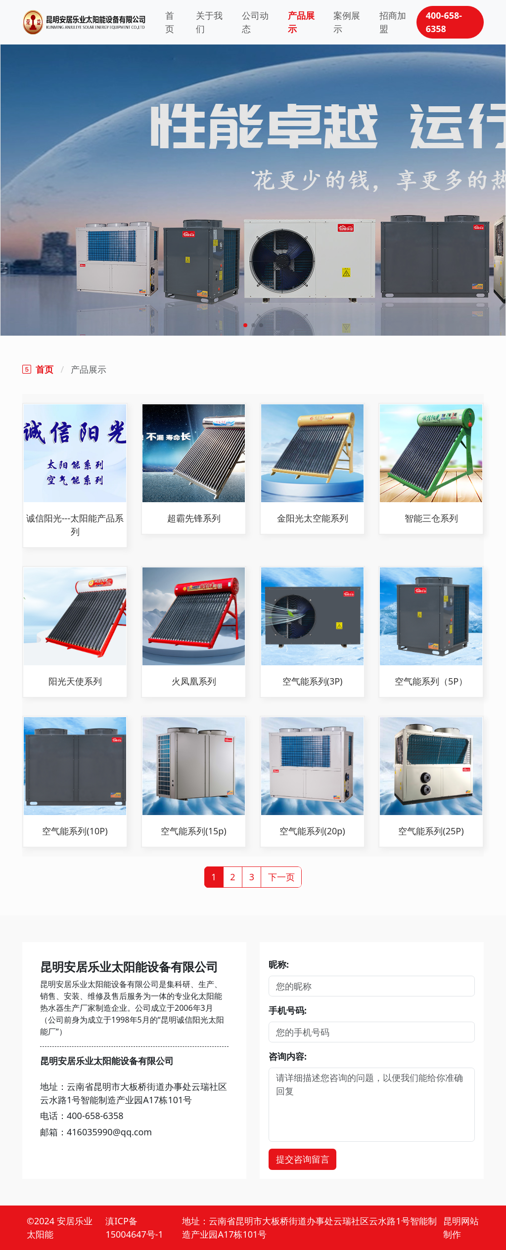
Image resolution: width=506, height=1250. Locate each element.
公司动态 (255, 22)
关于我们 (209, 22)
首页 (169, 22)
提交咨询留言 (302, 1159)
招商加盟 (392, 22)
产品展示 (301, 22)
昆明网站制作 (461, 1227)
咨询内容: (288, 1056)
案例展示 (346, 22)
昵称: (279, 964)
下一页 (281, 877)
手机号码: (288, 1010)
